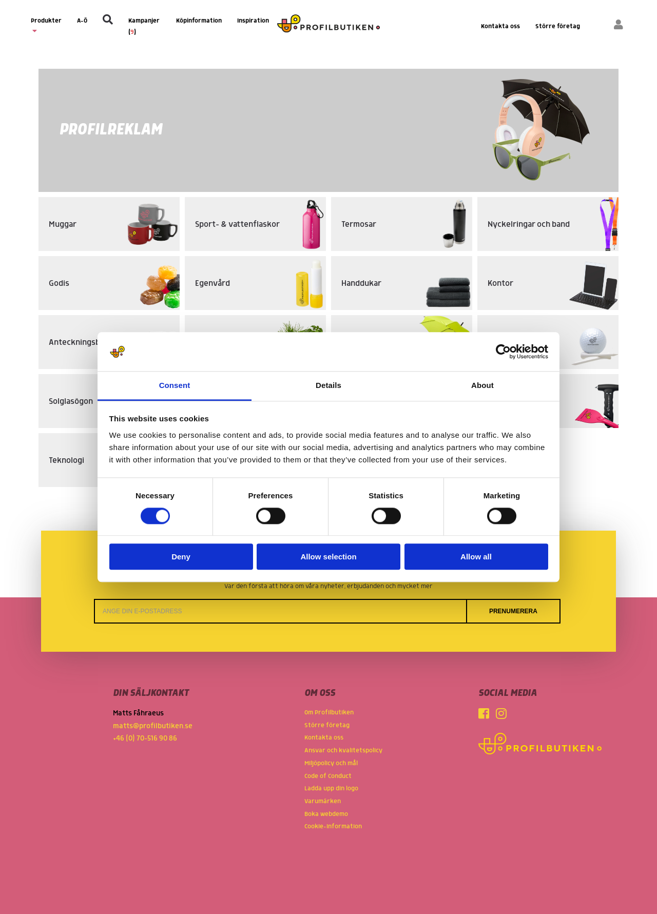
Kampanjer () (144, 26)
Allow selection (328, 557)
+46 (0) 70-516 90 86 (145, 738)
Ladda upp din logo (331, 788)
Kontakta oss (500, 26)
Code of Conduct (328, 776)
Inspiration (253, 21)
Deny (180, 557)
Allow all (476, 557)
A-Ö (82, 21)
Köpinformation (199, 21)
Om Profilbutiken (329, 712)
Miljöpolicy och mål (331, 763)
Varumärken (322, 801)
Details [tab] (328, 385)
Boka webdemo (326, 814)
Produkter (46, 25)
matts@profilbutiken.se (152, 726)
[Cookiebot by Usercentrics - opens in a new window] (503, 351)
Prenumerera (513, 611)
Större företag (557, 26)
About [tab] (482, 385)
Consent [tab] (174, 385)
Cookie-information (333, 826)
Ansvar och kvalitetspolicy (343, 750)
